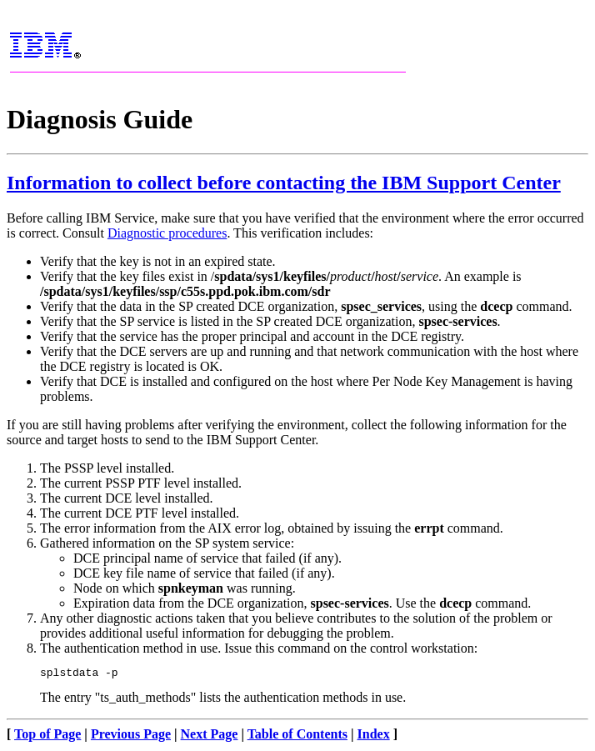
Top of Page (47, 736)
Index (374, 736)
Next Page (209, 736)
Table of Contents (298, 736)
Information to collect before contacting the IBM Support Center (284, 182)
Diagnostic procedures (168, 233)
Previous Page (131, 736)
